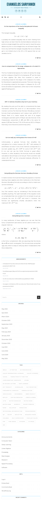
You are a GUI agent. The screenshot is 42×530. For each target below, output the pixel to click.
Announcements (7, 437)
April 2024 (5, 313)
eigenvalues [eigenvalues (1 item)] (19, 387)
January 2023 (6, 335)
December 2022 (7, 339)
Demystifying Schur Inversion (21, 216)
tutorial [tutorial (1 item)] (31, 421)
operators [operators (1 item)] (23, 407)
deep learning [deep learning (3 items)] (23, 383)
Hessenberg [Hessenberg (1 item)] (19, 394)
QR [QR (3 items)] (4, 414)
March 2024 (5, 316)
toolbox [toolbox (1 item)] (22, 421)
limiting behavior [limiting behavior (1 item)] (17, 397)
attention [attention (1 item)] (13, 370)
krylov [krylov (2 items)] (5, 397)
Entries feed (5, 483)
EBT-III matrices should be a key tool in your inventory (21, 102)
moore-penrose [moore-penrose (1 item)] (28, 404)
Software (4, 467)
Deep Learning (6, 444)
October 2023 (6, 320)
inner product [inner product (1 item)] (31, 394)
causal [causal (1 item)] (5, 376)
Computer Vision (7, 441)
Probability (5, 452)
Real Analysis (6, 456)
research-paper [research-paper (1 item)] (30, 414)
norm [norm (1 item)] (4, 407)
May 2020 (5, 358)
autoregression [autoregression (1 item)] (25, 370)
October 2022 (6, 343)
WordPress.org (6, 491)
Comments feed (7, 487)
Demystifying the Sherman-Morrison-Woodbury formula (21, 173)
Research (5, 460)
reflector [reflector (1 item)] (18, 414)
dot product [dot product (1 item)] (7, 387)
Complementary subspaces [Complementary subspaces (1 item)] (12, 380)
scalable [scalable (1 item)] (6, 418)
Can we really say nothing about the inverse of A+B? (21, 137)
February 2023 (6, 332)
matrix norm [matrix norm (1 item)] (28, 400)
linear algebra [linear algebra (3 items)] (31, 397)
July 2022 (4, 347)
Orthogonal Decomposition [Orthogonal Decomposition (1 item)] (12, 411)
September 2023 (7, 324)
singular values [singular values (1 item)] (32, 418)
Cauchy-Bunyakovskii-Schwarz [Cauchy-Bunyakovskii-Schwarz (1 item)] (13, 373)
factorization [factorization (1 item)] (31, 387)
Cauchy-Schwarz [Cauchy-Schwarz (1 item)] (32, 373)
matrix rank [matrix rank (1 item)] (7, 404)
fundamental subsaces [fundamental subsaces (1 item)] (11, 390)
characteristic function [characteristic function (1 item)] (19, 376)
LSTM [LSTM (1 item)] (4, 400)
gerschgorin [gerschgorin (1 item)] (7, 394)
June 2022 (5, 351)
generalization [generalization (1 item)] (27, 390)
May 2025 (5, 309)
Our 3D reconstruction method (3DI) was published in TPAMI (18, 278)
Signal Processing (7, 463)
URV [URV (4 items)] (4, 425)
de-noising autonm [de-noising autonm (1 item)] (9, 383)
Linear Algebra (21, 24)
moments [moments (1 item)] (17, 404)
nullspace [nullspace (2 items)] (12, 407)
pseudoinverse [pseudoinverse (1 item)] (30, 411)
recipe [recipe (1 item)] (10, 414)
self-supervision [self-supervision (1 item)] (18, 418)
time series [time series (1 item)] (12, 421)
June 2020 (5, 354)
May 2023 (5, 328)
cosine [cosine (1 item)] (26, 380)
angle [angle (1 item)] (5, 370)
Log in (3, 479)
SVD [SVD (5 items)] (4, 421)
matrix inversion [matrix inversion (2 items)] (15, 400)
